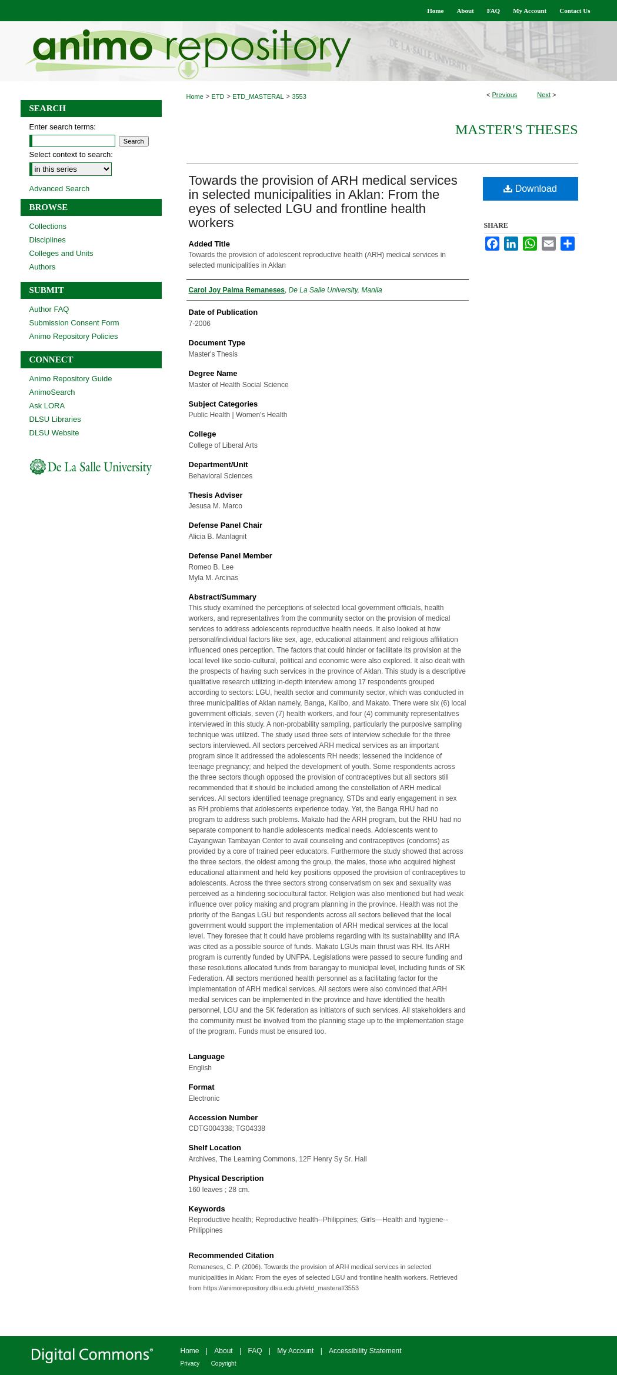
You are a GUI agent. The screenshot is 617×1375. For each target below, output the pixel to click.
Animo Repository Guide (70, 378)
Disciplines (47, 239)
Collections (48, 226)
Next (544, 94)
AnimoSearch (52, 392)
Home (195, 96)
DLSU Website (54, 432)
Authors (42, 266)
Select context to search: (71, 154)
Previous (505, 94)
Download (530, 189)
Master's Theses (516, 129)
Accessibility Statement (365, 1351)
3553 (299, 96)
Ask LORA (47, 405)
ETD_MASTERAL (258, 96)
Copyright (223, 1363)
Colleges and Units (61, 253)
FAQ (255, 1351)
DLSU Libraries (55, 419)
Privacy (190, 1363)
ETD (218, 96)
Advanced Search (59, 188)
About (223, 1351)
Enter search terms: (62, 126)
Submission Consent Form (74, 322)
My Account (295, 1351)
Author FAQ (49, 309)
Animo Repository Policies (73, 336)
